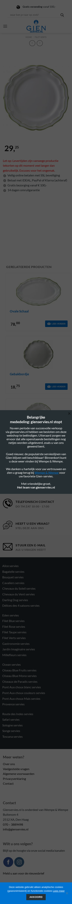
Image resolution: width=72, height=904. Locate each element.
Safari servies (11, 719)
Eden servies (10, 615)
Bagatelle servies (13, 571)
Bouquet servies (13, 577)
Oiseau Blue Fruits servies (19, 670)
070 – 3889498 (13, 824)
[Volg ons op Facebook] (8, 862)
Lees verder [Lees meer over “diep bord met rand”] (58, 449)
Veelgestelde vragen (16, 769)
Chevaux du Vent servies (18, 594)
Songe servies (11, 731)
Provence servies (13, 704)
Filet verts (40, 37)
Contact (8, 783)
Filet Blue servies (13, 621)
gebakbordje (19, 374)
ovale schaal (19, 311)
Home (29, 37)
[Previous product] (40, 43)
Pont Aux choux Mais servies (21, 698)
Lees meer (59, 890)
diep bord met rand (25, 437)
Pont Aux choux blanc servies (21, 687)
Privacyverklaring (14, 778)
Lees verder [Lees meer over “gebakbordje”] (58, 386)
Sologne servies (12, 725)
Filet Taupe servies (14, 632)
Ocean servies (11, 664)
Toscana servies (12, 736)
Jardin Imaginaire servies (18, 649)
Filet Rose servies (13, 626)
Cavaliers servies (13, 583)
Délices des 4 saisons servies (21, 605)
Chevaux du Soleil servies (19, 588)
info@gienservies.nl (15, 829)
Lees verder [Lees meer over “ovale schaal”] (58, 323)
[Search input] (34, 15)
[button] (5, 26)
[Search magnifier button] (62, 15)
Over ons (9, 764)
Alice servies (10, 566)
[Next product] (32, 43)
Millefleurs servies (14, 655)
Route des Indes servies (17, 714)
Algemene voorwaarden (18, 773)
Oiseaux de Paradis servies (19, 681)
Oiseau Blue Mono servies (19, 676)
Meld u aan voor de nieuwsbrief (23, 873)
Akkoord (36, 897)
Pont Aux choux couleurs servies (23, 693)
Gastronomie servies (16, 643)
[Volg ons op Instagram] (19, 862)
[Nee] (67, 894)
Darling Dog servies (15, 600)
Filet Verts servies (14, 638)
